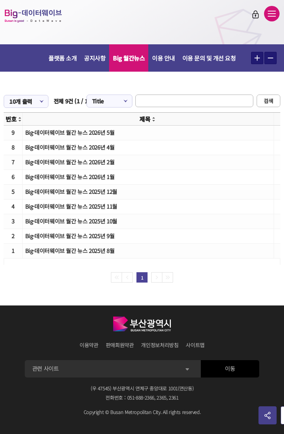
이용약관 (89, 345)
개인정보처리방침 (159, 345)
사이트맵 (195, 345)
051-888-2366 (141, 397)
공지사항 (94, 58)
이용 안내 (163, 58)
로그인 (255, 14)
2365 (161, 397)
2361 (174, 397)
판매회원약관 (120, 345)
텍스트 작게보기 (270, 58)
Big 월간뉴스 (129, 58)
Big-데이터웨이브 (33, 16)
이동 (230, 368)
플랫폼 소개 (62, 58)
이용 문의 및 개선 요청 (209, 58)
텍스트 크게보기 (257, 58)
